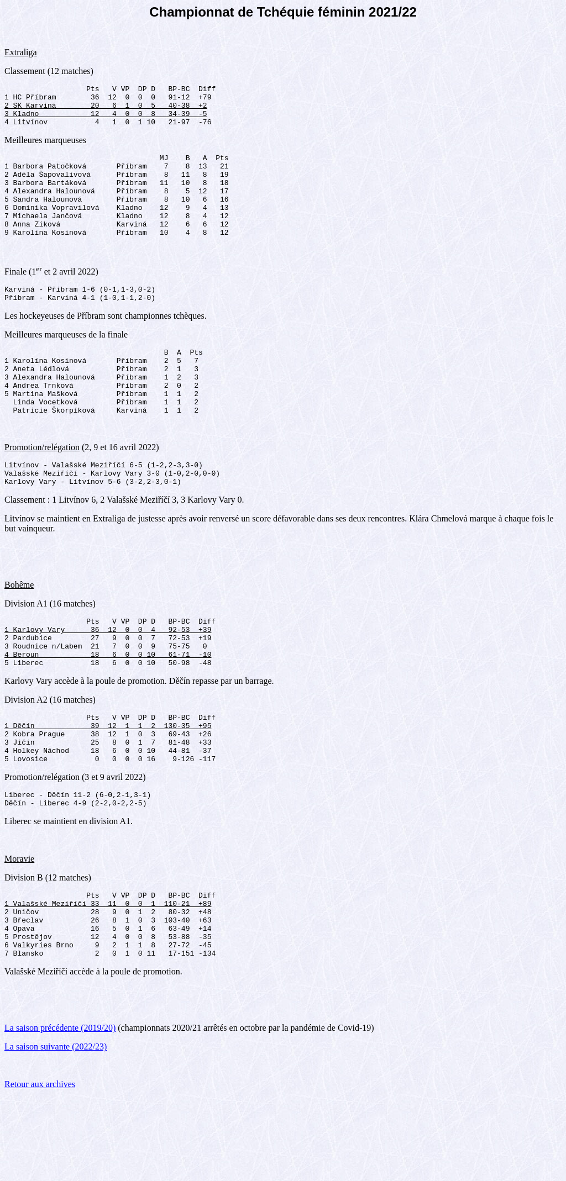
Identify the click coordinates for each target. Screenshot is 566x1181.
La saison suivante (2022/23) (55, 1129)
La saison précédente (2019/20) (60, 1110)
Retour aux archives (39, 1167)
